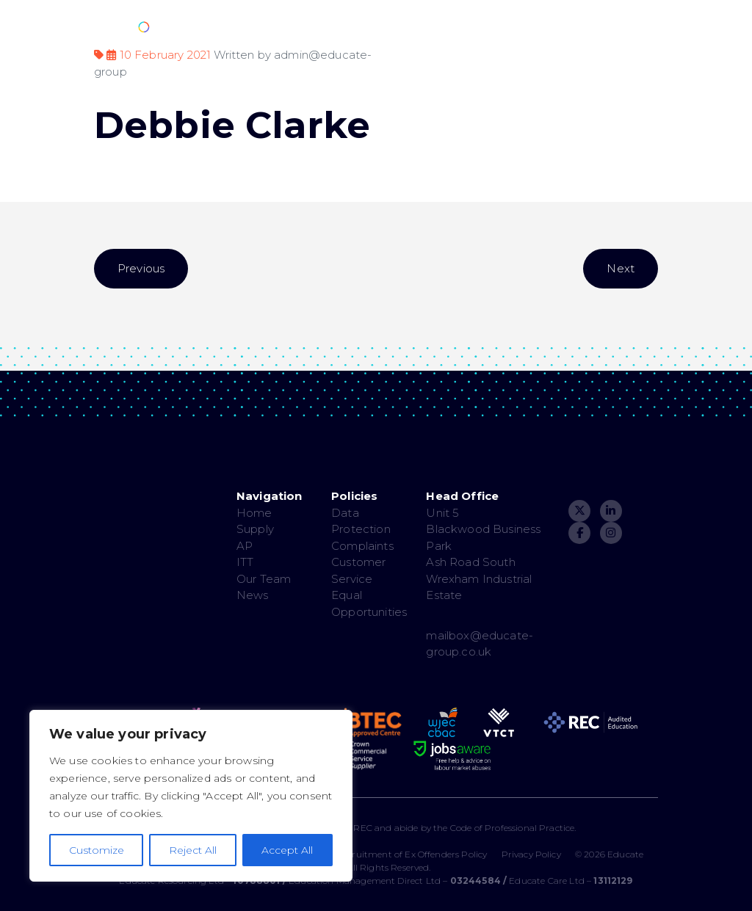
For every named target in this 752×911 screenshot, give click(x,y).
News (252, 595)
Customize (96, 850)
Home (254, 513)
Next (620, 268)
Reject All (193, 850)
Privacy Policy (531, 854)
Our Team (263, 579)
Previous (141, 268)
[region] (190, 796)
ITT (244, 562)
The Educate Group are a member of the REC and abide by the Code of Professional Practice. (376, 827)
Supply (255, 529)
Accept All (287, 850)
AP (244, 546)
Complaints (362, 546)
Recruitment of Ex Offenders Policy (411, 854)
